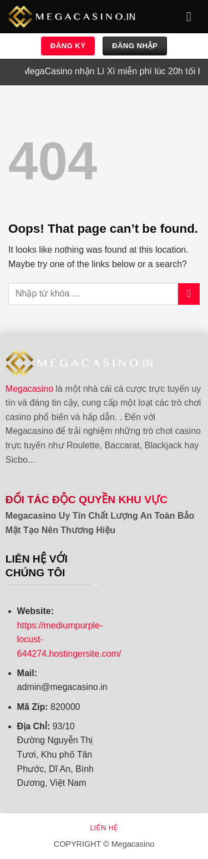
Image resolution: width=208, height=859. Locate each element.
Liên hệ (104, 828)
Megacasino (29, 388)
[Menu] (193, 16)
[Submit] (189, 294)
